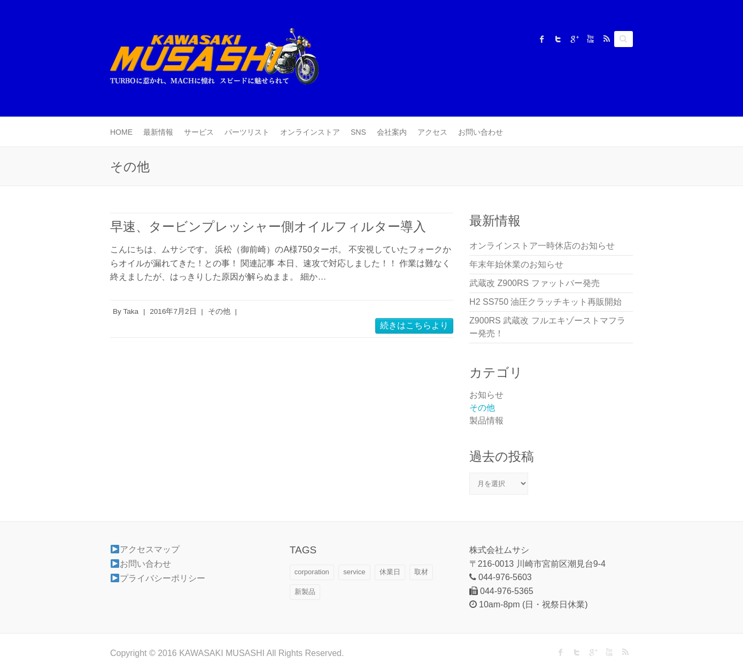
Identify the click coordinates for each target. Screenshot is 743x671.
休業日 (390, 572)
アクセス (432, 132)
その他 (219, 311)
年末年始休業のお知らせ (516, 264)
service (354, 572)
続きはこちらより (414, 325)
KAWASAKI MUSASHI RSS (606, 39)
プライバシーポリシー (158, 578)
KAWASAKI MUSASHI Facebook (542, 39)
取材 (421, 572)
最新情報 (158, 132)
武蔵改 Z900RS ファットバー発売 (534, 283)
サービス (199, 132)
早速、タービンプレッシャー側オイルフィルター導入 (268, 226)
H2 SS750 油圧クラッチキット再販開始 (545, 301)
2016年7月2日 (173, 311)
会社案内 (392, 132)
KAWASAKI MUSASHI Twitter (558, 39)
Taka (130, 311)
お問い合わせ (480, 132)
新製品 (305, 592)
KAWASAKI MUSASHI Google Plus (574, 39)
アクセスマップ (145, 549)
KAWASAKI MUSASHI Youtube (590, 39)
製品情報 (486, 420)
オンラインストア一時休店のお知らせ (542, 245)
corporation (312, 572)
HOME (121, 132)
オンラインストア (310, 132)
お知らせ (486, 394)
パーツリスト (247, 132)
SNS (358, 132)
